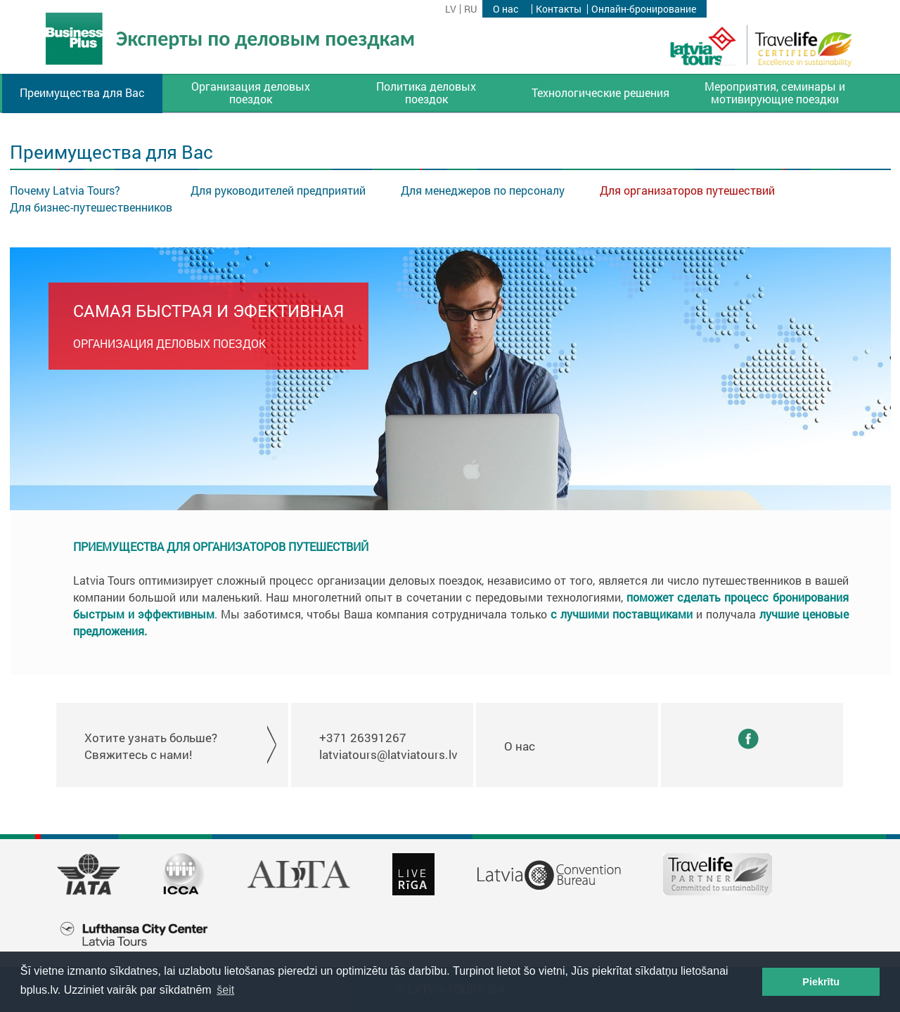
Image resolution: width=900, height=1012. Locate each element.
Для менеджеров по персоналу (483, 190)
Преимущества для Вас (82, 92)
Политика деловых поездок (426, 92)
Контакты (558, 9)
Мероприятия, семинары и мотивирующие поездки (775, 92)
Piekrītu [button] (821, 981)
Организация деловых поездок (250, 92)
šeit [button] (225, 990)
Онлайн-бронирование (643, 9)
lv (450, 9)
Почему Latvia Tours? (65, 190)
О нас (505, 9)
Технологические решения (600, 92)
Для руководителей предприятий (278, 190)
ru (470, 9)
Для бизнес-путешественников (91, 207)
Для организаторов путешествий (687, 190)
